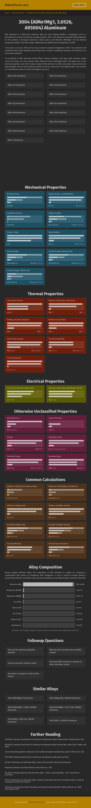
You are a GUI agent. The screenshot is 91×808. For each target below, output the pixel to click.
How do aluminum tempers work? (22, 663)
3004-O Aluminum (15, 140)
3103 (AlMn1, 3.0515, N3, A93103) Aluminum (21, 720)
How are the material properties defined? (21, 651)
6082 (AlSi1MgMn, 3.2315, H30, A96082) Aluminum (65, 708)
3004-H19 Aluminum (57, 94)
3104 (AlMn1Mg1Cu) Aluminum (20, 698)
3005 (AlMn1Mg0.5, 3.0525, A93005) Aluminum (22, 708)
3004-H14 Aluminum (16, 85)
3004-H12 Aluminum (57, 76)
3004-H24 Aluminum (58, 103)
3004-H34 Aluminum (58, 122)
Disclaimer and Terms (36, 802)
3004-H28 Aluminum (58, 112)
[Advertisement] (45, 164)
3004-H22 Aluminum (16, 103)
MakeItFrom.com (16, 5)
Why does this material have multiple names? (65, 651)
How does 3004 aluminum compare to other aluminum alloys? (65, 663)
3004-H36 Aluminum (16, 131)
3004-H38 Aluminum (58, 131)
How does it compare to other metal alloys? (23, 674)
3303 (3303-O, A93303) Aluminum (63, 720)
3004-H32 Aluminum (16, 122)
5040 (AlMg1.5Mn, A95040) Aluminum (64, 698)
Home (7, 13)
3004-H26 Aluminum (16, 112)
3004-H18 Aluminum (16, 94)
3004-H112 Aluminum (17, 76)
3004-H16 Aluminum (57, 85)
